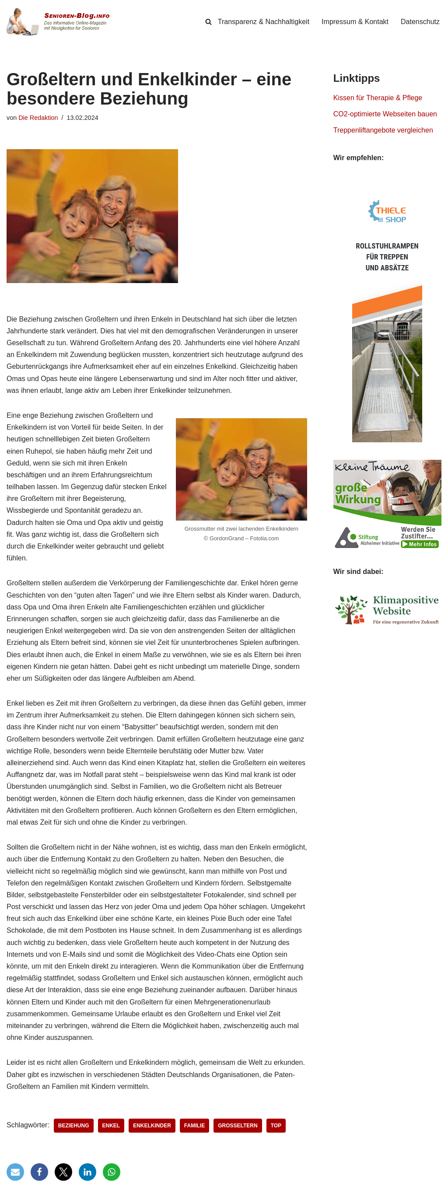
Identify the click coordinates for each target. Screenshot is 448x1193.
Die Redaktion (38, 117)
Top (276, 1126)
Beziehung (73, 1126)
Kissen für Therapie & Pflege (377, 97)
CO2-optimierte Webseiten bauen (385, 114)
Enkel (111, 1126)
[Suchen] (208, 21)
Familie (194, 1126)
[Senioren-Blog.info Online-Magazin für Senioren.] (61, 21)
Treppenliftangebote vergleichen (383, 130)
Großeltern (237, 1126)
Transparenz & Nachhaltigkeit (263, 21)
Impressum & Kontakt (355, 21)
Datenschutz (420, 21)
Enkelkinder (152, 1126)
